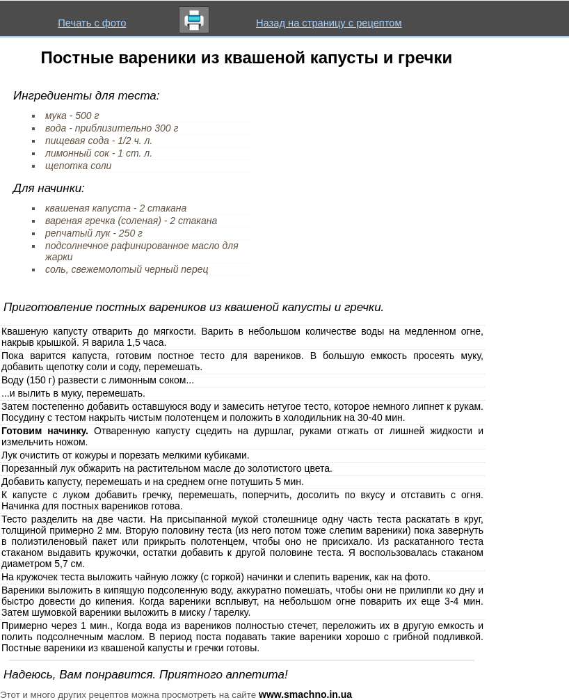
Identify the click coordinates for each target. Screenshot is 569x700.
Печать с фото (92, 23)
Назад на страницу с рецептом (329, 23)
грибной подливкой (437, 636)
